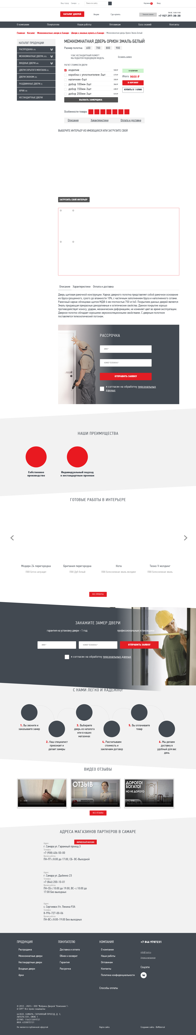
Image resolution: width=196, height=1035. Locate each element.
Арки (23, 91)
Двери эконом (28, 77)
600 (88, 48)
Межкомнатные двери (33, 56)
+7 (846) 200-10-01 (54, 882)
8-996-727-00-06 (53, 913)
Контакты (174, 24)
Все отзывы (98, 813)
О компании (23, 24)
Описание (73, 120)
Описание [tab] (64, 286)
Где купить (115, 14)
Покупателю (53, 24)
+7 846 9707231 (151, 942)
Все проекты (98, 594)
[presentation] (12, 538)
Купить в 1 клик (133, 90)
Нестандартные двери (31, 97)
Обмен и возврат (69, 956)
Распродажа (27, 49)
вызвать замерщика (90, 100)
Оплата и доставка (131, 120)
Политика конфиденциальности (118, 975)
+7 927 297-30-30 (169, 16)
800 (108, 48)
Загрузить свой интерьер (73, 200)
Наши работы (84, 24)
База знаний (144, 24)
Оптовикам (114, 24)
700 (98, 48)
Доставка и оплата (70, 949)
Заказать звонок (148, 15)
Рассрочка (65, 968)
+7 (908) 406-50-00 (54, 853)
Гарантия (65, 962)
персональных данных (117, 656)
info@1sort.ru (146, 952)
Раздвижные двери (30, 84)
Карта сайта (104, 1027)
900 (118, 48)
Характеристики (99, 120)
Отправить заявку (126, 376)
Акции (96, 14)
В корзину (133, 83)
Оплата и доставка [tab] (103, 286)
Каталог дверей (72, 14)
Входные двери (28, 63)
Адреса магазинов (148, 958)
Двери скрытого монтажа (34, 70)
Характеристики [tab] (81, 286)
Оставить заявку (125, 57)
